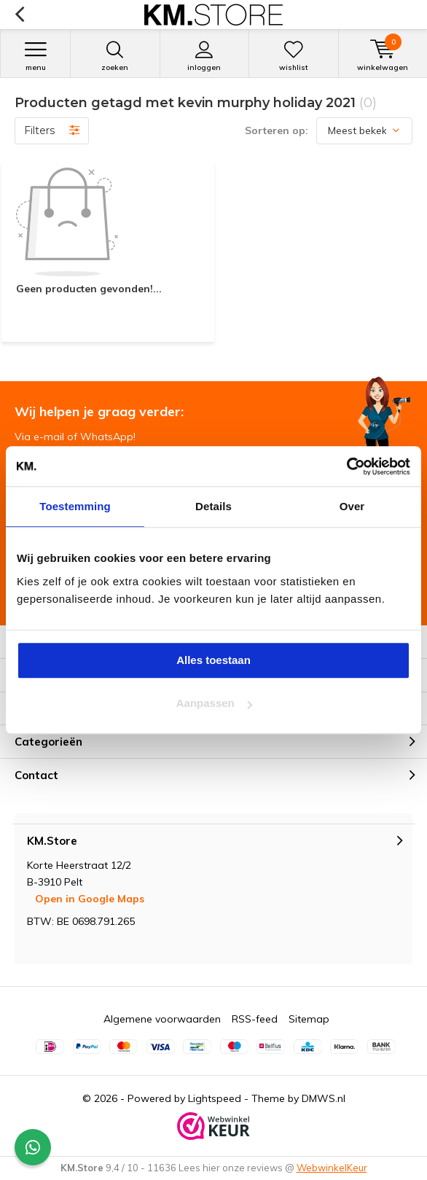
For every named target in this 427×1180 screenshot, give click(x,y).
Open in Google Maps (89, 898)
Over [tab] (352, 506)
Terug (19, 14)
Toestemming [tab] (75, 506)
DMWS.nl (323, 1098)
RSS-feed (255, 1018)
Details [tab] (213, 506)
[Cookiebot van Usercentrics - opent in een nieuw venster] (346, 466)
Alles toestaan (213, 660)
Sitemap (309, 1018)
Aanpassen (214, 703)
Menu (35, 56)
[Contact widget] (33, 1147)
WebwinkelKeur (332, 1167)
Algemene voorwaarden (162, 1018)
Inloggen (204, 56)
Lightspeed (214, 1098)
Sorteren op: (276, 130)
